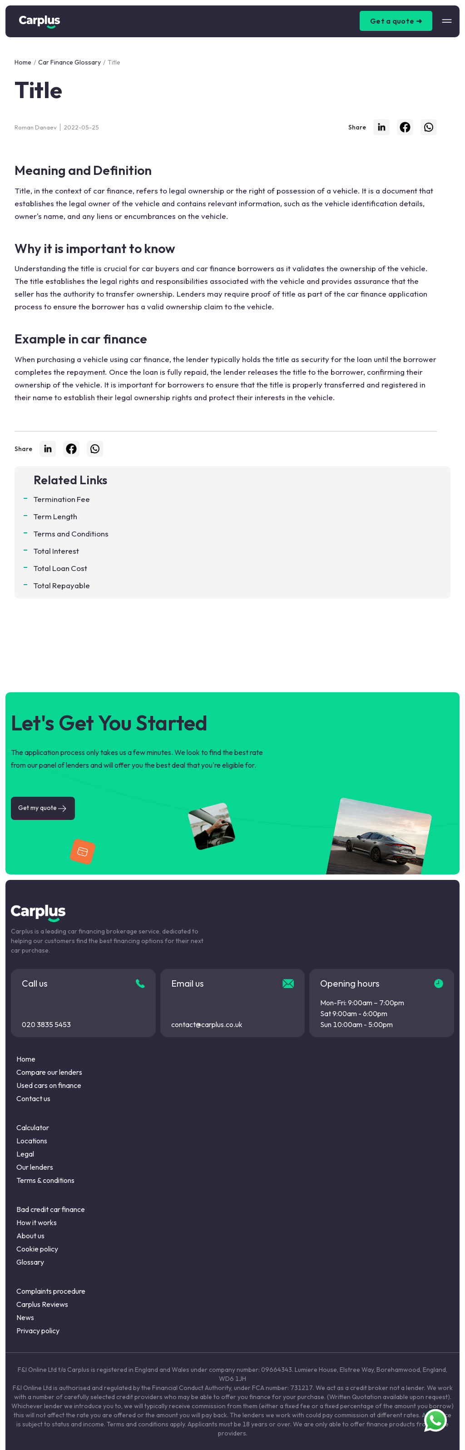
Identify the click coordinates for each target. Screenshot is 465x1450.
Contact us (33, 1098)
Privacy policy (37, 1330)
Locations (31, 1140)
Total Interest (56, 551)
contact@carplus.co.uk (206, 1024)
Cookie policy (37, 1248)
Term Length (55, 516)
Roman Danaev (36, 127)
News (25, 1317)
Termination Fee (62, 499)
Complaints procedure (50, 1291)
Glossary (30, 1261)
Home (23, 62)
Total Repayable (62, 585)
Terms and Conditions (71, 533)
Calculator (32, 1127)
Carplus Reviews (42, 1304)
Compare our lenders (49, 1072)
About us (30, 1235)
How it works (36, 1222)
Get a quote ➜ (396, 20)
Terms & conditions (45, 1180)
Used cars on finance (48, 1085)
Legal (25, 1153)
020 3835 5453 (46, 1024)
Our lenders (34, 1167)
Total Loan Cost (60, 568)
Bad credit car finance (50, 1209)
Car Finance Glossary (69, 62)
